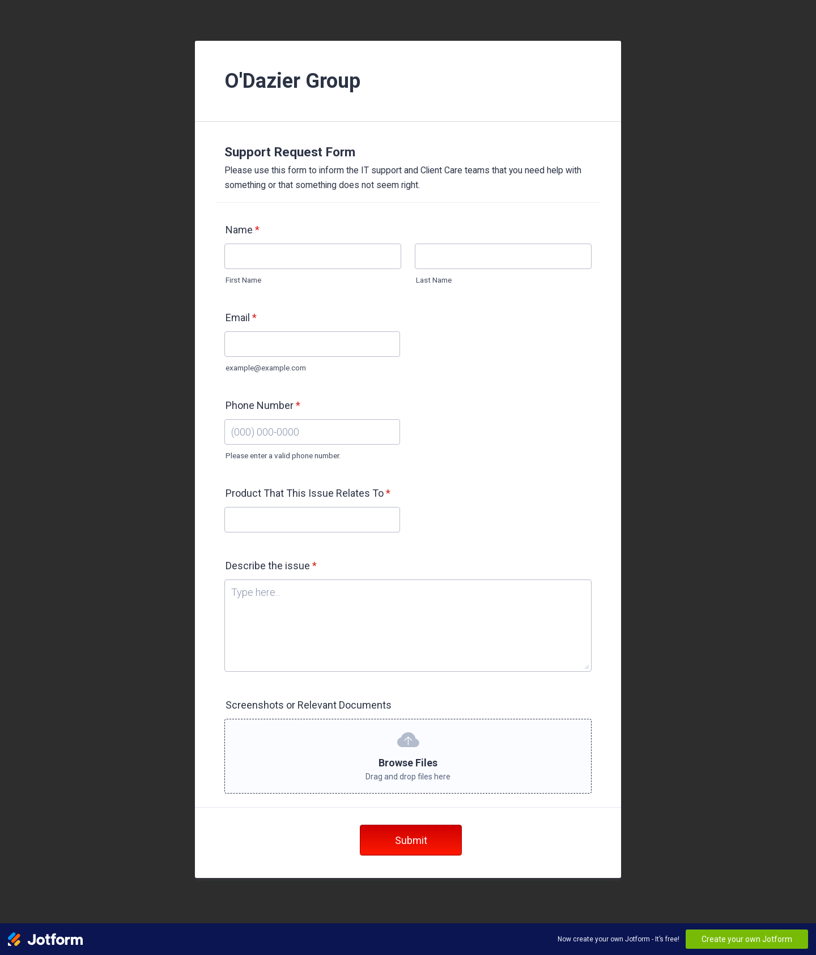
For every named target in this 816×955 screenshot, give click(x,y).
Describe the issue (271, 566)
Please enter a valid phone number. (283, 455)
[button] (408, 756)
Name (243, 230)
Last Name (434, 279)
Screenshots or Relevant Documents (309, 705)
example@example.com (266, 367)
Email (241, 317)
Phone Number (263, 405)
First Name (243, 279)
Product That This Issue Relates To (308, 493)
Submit (411, 840)
